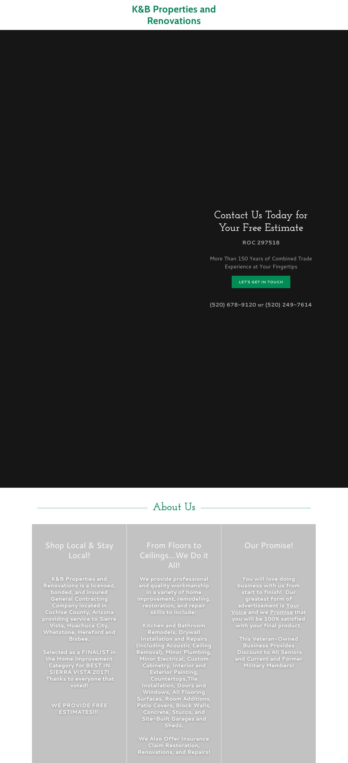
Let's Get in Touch (261, 281)
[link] (174, 22)
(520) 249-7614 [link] (288, 304)
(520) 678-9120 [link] (233, 304)
